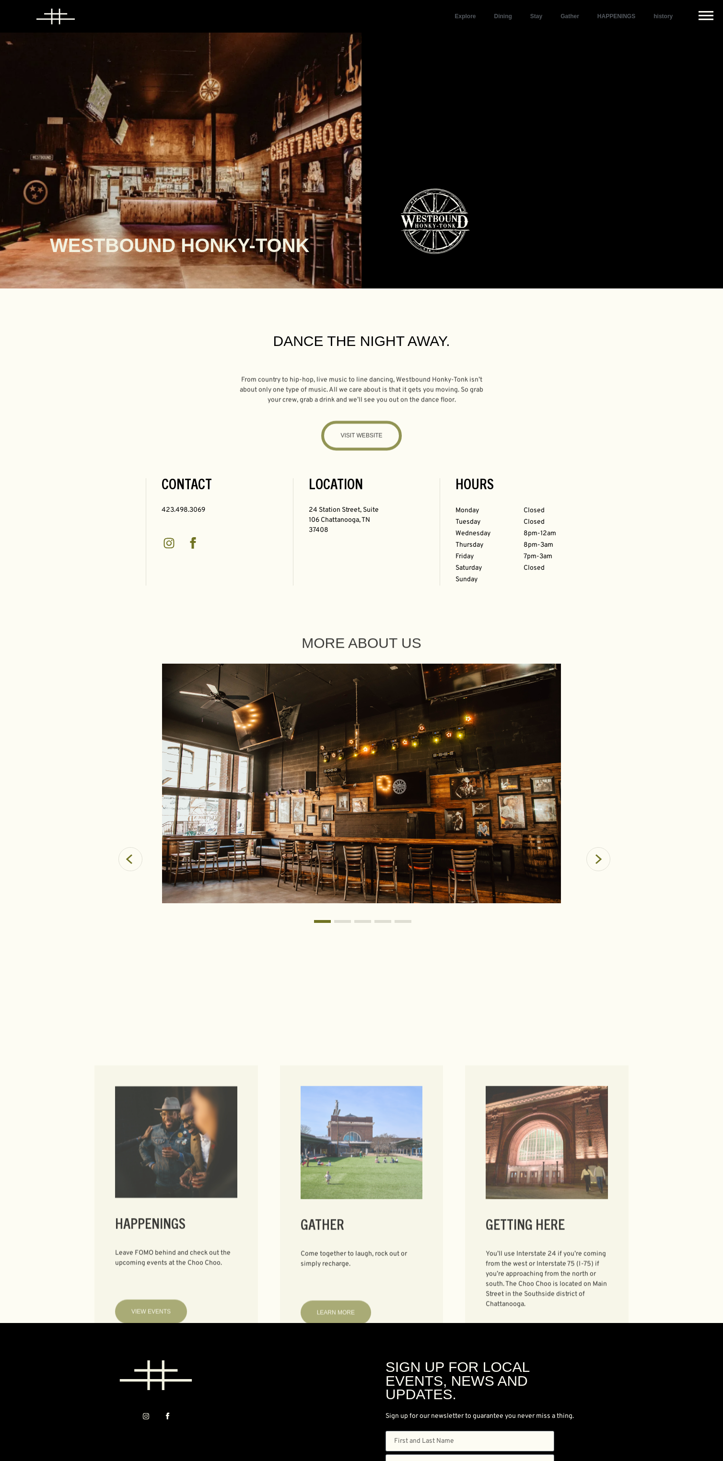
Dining (503, 16)
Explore (465, 16)
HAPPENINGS (616, 16)
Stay (536, 16)
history (663, 16)
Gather (569, 16)
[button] (142, 785)
